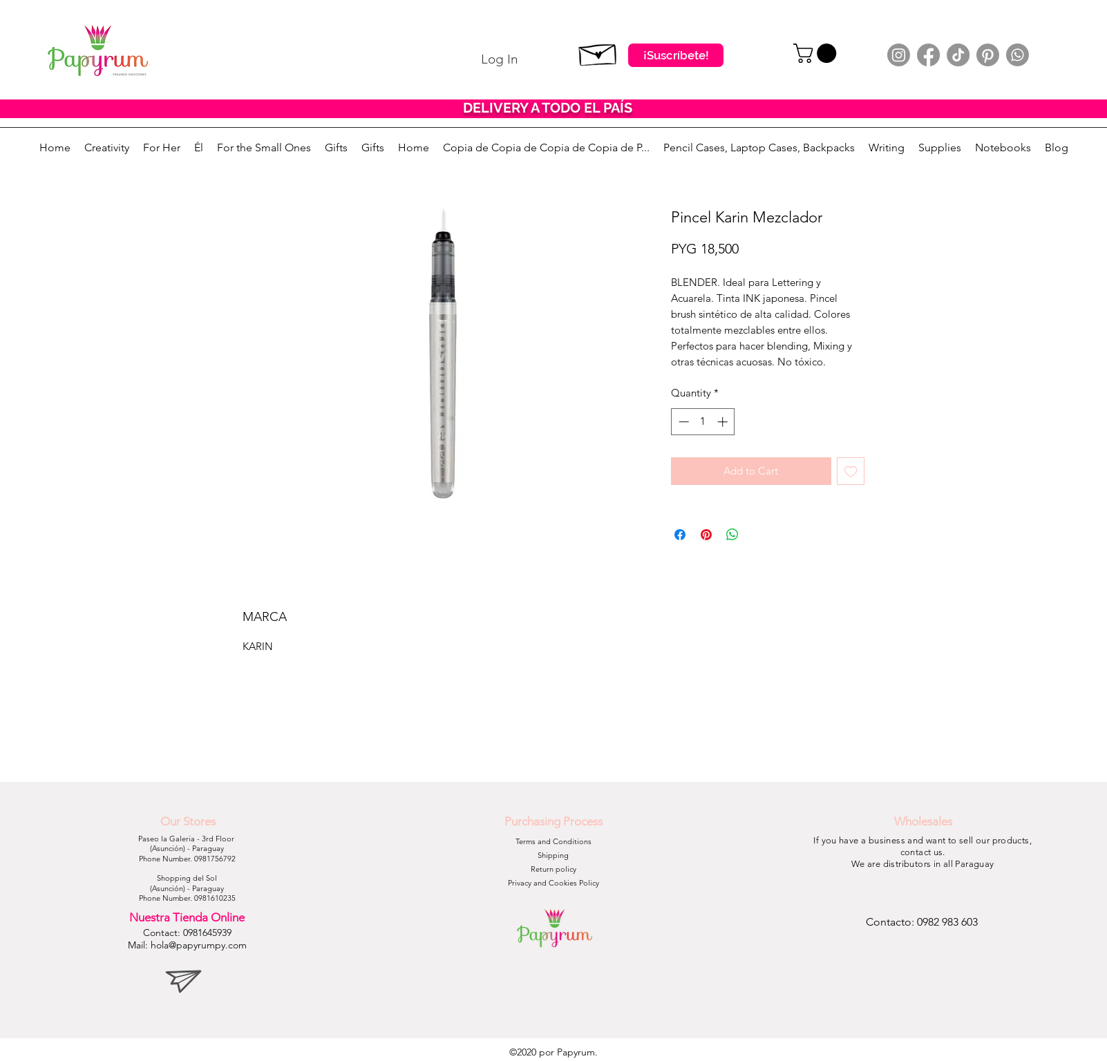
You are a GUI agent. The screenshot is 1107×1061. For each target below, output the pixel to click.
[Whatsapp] (1017, 55)
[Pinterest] (987, 55)
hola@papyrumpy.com (199, 945)
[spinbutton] (703, 421)
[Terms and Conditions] (553, 842)
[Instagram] (898, 55)
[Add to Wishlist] (851, 471)
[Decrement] (682, 421)
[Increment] (724, 421)
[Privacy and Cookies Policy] (553, 883)
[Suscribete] (598, 51)
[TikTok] (958, 55)
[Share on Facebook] (680, 534)
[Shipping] (553, 856)
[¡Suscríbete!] (675, 55)
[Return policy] (553, 870)
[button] (817, 53)
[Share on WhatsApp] (732, 534)
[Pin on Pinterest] (706, 534)
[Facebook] (928, 55)
